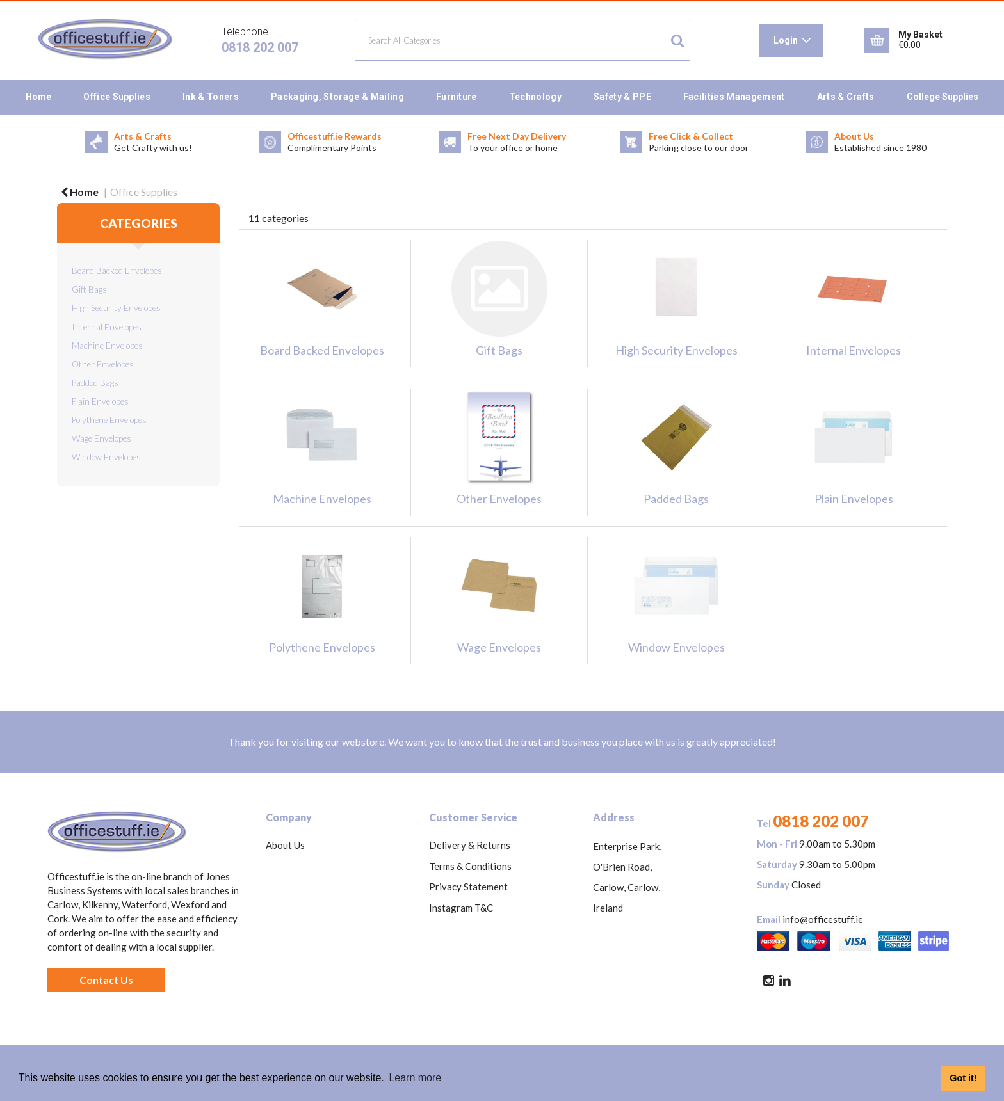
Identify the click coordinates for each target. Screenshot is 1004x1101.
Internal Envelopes (107, 327)
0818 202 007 (260, 47)
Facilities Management (734, 97)
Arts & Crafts (846, 97)
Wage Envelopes (101, 438)
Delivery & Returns (469, 845)
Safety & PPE (622, 97)
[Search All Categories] (522, 40)
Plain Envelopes (100, 401)
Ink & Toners (210, 97)
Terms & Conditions (470, 866)
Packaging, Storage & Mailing (337, 97)
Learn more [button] (415, 1077)
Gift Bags (89, 289)
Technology (535, 97)
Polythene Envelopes (109, 420)
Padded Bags (95, 383)
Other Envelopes (103, 364)
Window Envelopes (106, 457)
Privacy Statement (468, 886)
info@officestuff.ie (822, 919)
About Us (285, 845)
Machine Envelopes (107, 346)
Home (38, 97)
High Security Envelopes (116, 308)
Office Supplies (116, 97)
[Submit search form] (677, 40)
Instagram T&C (461, 907)
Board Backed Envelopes (117, 271)
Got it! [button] (963, 1078)
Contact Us (106, 980)
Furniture (456, 97)
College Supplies (942, 97)
